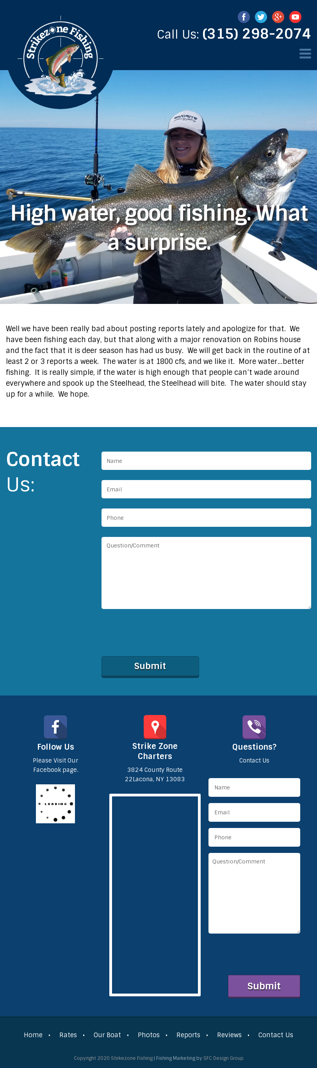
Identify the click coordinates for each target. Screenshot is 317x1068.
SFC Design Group (223, 1058)
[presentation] (161, 636)
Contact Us (275, 1035)
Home (33, 1035)
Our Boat (107, 1035)
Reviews (229, 1035)
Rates (68, 1035)
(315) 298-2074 (257, 34)
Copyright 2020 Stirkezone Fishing (113, 1058)
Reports (188, 1035)
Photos (149, 1035)
